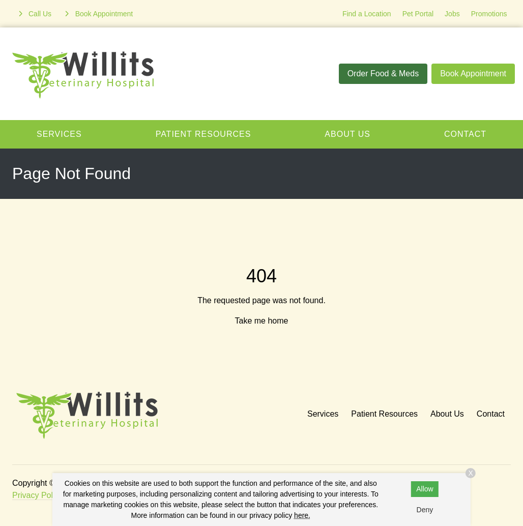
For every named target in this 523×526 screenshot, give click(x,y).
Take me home (261, 320)
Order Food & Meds (383, 73)
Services (59, 134)
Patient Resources (203, 134)
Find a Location (366, 14)
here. (302, 515)
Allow (424, 489)
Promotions (489, 14)
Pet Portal (417, 14)
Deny (425, 510)
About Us (347, 134)
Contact (491, 414)
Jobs (452, 14)
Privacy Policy (37, 495)
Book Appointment (473, 73)
